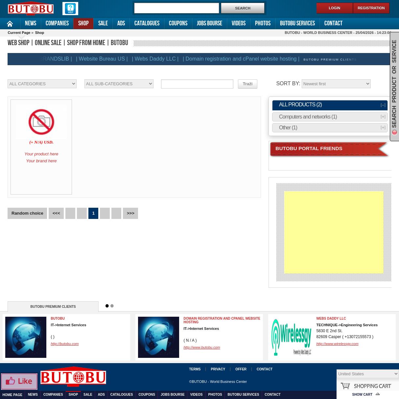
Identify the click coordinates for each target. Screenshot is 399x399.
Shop (83, 23)
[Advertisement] (333, 232)
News (30, 23)
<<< (56, 213)
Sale (103, 23)
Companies (57, 23)
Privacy (218, 369)
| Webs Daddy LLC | (156, 59)
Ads (121, 23)
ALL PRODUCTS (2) (300, 104)
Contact (333, 23)
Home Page (10, 23)
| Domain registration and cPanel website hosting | (242, 59)
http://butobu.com (65, 344)
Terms (194, 369)
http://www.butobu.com (201, 347)
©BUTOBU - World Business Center (218, 382)
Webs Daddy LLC (331, 318)
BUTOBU (58, 318)
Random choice (27, 213)
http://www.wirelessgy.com (337, 344)
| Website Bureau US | (103, 59)
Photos (262, 23)
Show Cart (362, 394)
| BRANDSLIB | (56, 59)
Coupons (178, 23)
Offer (240, 369)
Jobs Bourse (209, 23)
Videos (239, 23)
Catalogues (146, 23)
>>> (130, 213)
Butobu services (297, 23)
